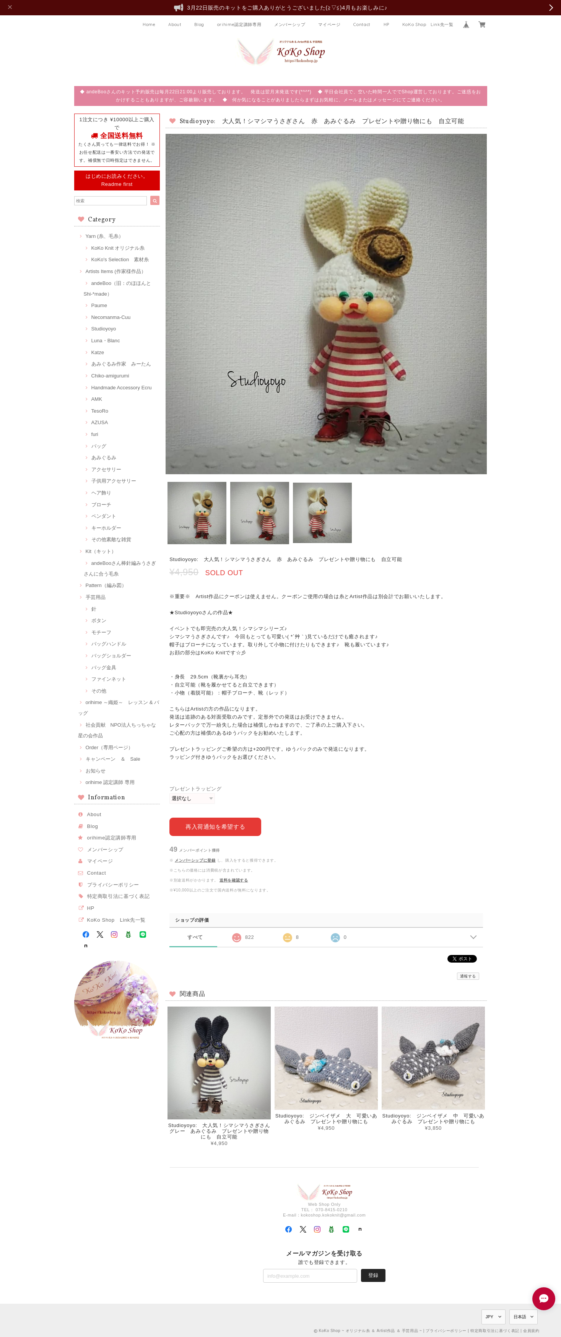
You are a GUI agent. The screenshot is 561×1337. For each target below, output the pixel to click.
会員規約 (531, 1330)
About (174, 24)
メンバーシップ (290, 24)
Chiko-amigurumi (110, 376)
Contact (362, 24)
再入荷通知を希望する (215, 826)
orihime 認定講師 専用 (110, 782)
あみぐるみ (103, 457)
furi (94, 434)
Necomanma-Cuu (111, 317)
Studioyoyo (103, 329)
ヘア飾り (101, 493)
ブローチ (101, 504)
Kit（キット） (101, 551)
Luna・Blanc (105, 340)
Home (149, 24)
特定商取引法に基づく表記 (118, 896)
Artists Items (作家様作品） (116, 271)
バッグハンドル (108, 644)
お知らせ (96, 771)
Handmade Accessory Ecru (121, 387)
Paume (99, 305)
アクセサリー (106, 469)
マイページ (329, 24)
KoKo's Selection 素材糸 (120, 259)
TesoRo (99, 411)
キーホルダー (106, 528)
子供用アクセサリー (113, 481)
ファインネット (108, 679)
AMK (96, 399)
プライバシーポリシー (113, 885)
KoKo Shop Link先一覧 (428, 24)
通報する (468, 976)
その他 (98, 691)
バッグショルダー (111, 656)
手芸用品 (96, 597)
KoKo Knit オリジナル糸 (118, 248)
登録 (373, 1275)
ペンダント (103, 516)
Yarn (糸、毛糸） (105, 236)
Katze (97, 352)
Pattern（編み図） (106, 585)
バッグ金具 (103, 667)
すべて (195, 936)
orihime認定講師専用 (239, 24)
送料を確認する (234, 879)
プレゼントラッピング (195, 789)
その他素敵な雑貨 (111, 539)
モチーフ (101, 632)
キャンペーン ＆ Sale (113, 759)
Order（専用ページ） (109, 747)
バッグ (98, 446)
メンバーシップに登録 (195, 860)
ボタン (98, 620)
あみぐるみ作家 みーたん (121, 364)
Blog (199, 24)
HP (386, 24)
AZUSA (99, 422)
